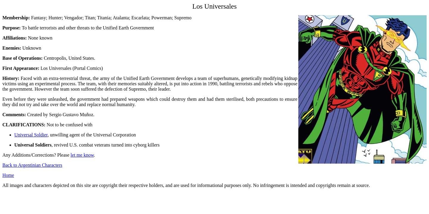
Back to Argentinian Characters (32, 165)
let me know (82, 155)
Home (8, 175)
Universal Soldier (31, 134)
